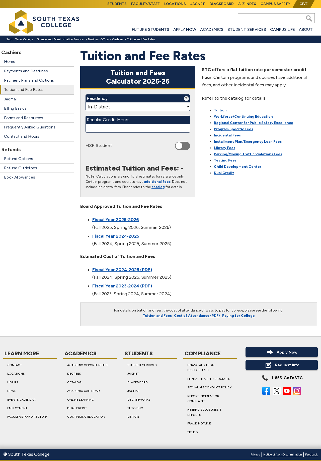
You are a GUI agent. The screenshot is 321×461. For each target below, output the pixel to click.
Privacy (255, 454)
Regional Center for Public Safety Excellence (253, 123)
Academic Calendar (83, 391)
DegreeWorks (138, 399)
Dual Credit (224, 173)
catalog (158, 187)
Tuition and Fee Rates (23, 89)
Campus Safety (275, 4)
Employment (17, 408)
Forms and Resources (23, 117)
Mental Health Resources (208, 379)
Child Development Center (237, 167)
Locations (175, 4)
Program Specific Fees (233, 129)
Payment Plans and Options (29, 80)
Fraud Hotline (199, 423)
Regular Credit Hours (108, 119)
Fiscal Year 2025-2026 (115, 220)
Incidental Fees (227, 135)
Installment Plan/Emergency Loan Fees (248, 142)
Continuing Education (86, 417)
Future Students (150, 29)
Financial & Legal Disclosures (201, 367)
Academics (211, 29)
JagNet (197, 4)
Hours (12, 382)
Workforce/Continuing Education (243, 117)
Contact (14, 365)
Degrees (74, 374)
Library (133, 417)
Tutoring (135, 408)
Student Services (246, 29)
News (11, 391)
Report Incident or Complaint (203, 398)
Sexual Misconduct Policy (209, 387)
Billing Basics (15, 108)
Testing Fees (225, 161)
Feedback (311, 454)
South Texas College (19, 39)
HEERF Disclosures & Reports (204, 412)
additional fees (157, 182)
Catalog (74, 382)
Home (9, 61)
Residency (138, 98)
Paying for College (238, 316)
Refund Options (18, 158)
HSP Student (99, 145)
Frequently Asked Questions (29, 127)
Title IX (192, 432)
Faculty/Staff (145, 4)
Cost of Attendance (191, 316)
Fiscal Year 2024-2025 (115, 236)
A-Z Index (247, 4)
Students (117, 4)
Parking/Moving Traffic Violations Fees (248, 154)
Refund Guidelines (20, 168)
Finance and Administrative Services (61, 39)
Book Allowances (19, 177)
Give (303, 4)
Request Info (281, 365)
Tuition (220, 110)
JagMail (10, 99)
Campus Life (282, 29)
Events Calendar (21, 399)
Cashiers (117, 39)
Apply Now (184, 29)
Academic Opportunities (87, 365)
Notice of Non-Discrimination (282, 454)
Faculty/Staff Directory (27, 417)
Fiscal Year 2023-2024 (115, 286)
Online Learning (80, 399)
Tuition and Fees (157, 316)
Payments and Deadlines (26, 71)
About (306, 29)
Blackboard (222, 4)
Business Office (98, 39)
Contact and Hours (21, 136)
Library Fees (224, 148)
